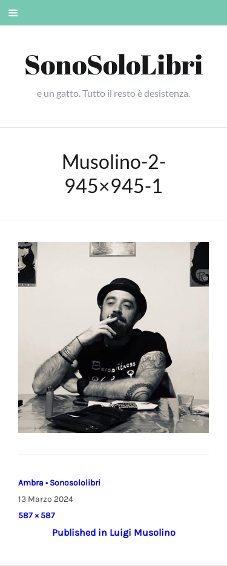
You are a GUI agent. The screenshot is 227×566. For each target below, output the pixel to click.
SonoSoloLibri (113, 63)
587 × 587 (36, 515)
